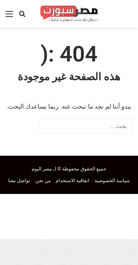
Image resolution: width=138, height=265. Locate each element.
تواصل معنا (19, 180)
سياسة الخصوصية (112, 180)
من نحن (43, 180)
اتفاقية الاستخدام (72, 180)
